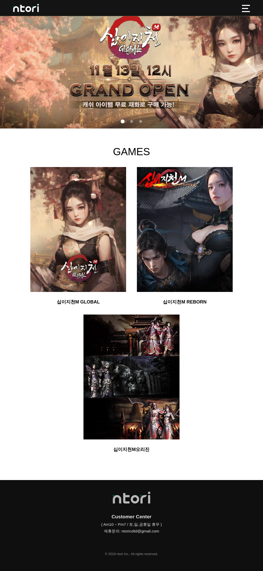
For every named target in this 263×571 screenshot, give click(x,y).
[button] (123, 121)
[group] (131, 64)
